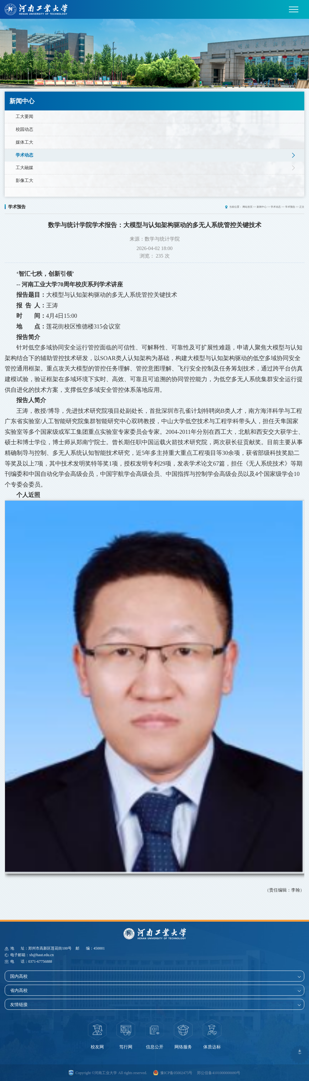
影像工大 (24, 180)
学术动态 (24, 155)
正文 (301, 206)
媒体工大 (24, 142)
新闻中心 (262, 206)
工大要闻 (24, 116)
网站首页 (247, 206)
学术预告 (290, 206)
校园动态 (24, 129)
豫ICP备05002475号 (176, 1072)
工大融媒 (24, 167)
